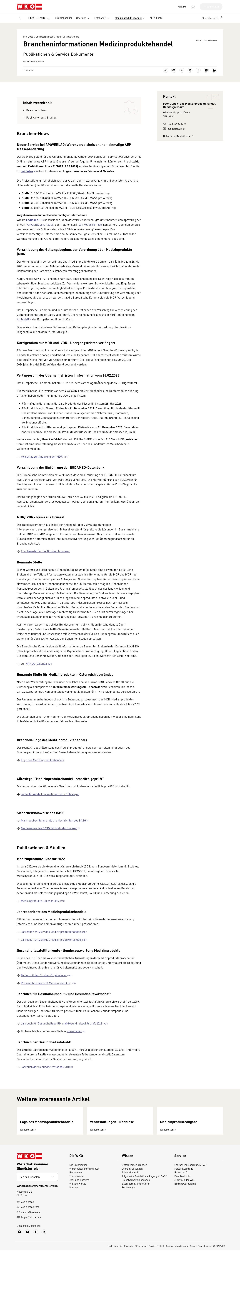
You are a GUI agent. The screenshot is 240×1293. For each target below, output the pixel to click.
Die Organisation (78, 1207)
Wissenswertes (77, 1226)
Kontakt (73, 1230)
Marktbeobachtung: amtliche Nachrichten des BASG (53, 837)
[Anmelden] (211, 6)
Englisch (128, 1288)
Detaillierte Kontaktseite (178, 152)
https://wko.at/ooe (29, 1260)
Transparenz (76, 1219)
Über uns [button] (83, 18)
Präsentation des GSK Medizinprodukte (45, 999)
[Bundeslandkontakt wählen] (37, 1220)
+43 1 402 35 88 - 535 (89, 241)
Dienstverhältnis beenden (136, 1222)
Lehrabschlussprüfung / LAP (190, 1207)
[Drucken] (214, 86)
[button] (212, 18)
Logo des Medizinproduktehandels (42, 776)
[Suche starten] (193, 6)
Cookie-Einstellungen (200, 1288)
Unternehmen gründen (134, 1207)
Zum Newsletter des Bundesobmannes (45, 568)
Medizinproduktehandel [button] (130, 18)
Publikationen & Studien (41, 134)
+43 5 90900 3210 (174, 140)
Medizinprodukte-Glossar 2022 (40, 917)
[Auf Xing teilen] (190, 86)
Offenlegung (141, 1288)
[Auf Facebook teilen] (198, 86)
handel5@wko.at (174, 145)
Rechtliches (75, 1215)
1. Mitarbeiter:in (130, 1215)
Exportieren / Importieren (136, 1226)
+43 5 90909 (25, 1245)
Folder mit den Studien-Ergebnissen (44, 992)
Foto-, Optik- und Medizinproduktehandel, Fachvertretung (39, 17)
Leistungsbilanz (63, 17)
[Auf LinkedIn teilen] (181, 86)
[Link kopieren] (165, 86)
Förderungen (129, 1230)
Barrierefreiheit (156, 1288)
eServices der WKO (184, 1222)
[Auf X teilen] (206, 86)
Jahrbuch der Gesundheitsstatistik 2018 (45, 1083)
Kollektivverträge (183, 1211)
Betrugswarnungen (185, 1226)
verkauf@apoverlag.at (40, 241)
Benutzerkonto (182, 1219)
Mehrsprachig (115, 1288)
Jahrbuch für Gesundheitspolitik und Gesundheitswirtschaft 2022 (61, 1040)
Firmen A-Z (180, 1215)
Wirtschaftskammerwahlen (84, 1211)
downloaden (74, 1048)
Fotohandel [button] (102, 18)
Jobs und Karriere (79, 1222)
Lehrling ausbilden (132, 1211)
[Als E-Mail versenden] (173, 86)
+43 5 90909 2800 (28, 1250)
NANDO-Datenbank (38, 680)
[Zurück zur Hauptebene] (20, 18)
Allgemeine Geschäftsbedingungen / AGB (144, 1219)
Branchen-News (36, 127)
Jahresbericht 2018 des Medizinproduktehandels (51, 956)
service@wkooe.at (28, 1255)
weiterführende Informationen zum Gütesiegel (50, 810)
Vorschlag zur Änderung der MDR (42, 473)
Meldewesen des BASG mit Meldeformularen (49, 845)
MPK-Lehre (156, 17)
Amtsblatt (23, 336)
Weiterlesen (28, 1172)
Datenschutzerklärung (177, 1288)
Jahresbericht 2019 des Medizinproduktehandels (51, 948)
